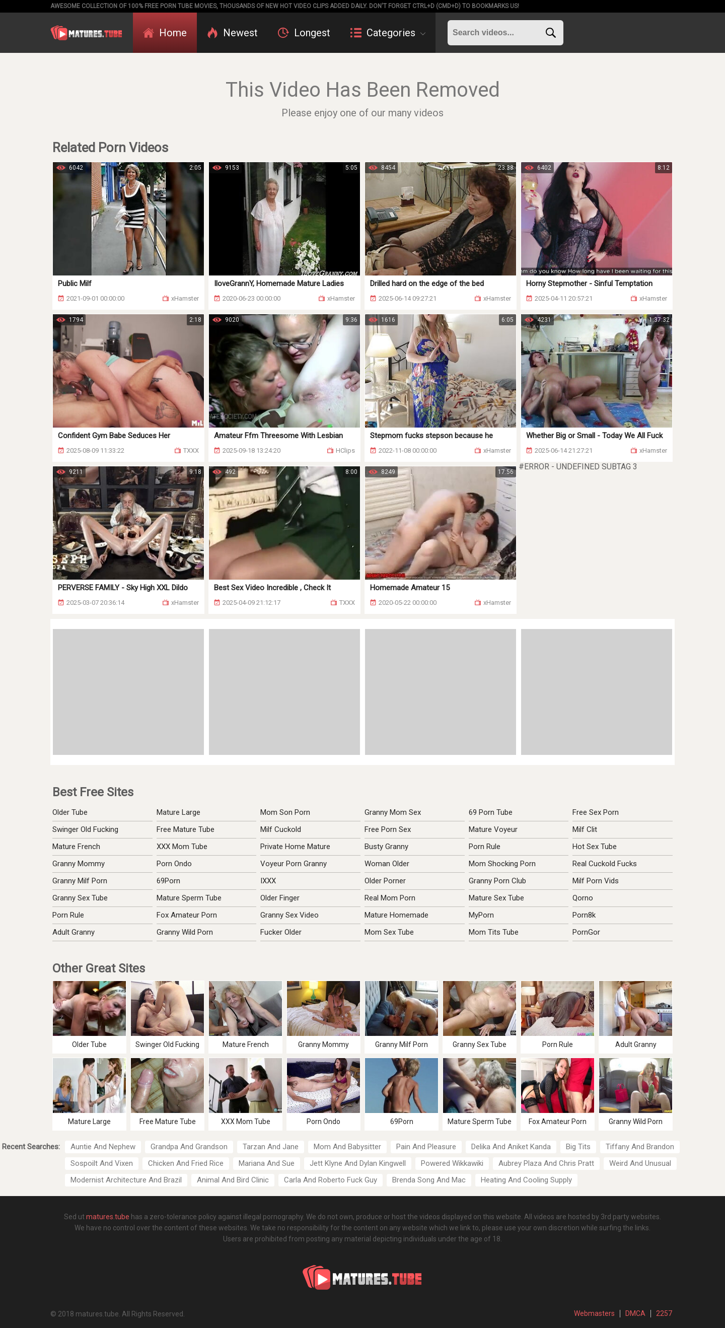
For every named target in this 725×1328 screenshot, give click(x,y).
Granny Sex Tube (80, 897)
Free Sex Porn (595, 812)
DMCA (635, 1313)
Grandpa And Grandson (189, 1146)
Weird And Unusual (640, 1163)
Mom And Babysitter (347, 1146)
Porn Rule (68, 915)
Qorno (582, 897)
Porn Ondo (174, 863)
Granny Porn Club (497, 880)
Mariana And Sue (267, 1163)
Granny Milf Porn (79, 880)
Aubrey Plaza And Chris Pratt (546, 1163)
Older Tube (70, 812)
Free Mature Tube (185, 829)
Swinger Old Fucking (85, 829)
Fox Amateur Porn (187, 915)
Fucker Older (281, 932)
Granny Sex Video (289, 915)
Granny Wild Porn (185, 932)
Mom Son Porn (285, 812)
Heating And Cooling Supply (526, 1179)
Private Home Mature (295, 846)
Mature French (76, 846)
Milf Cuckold (280, 829)
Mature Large (178, 812)
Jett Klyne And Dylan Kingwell (358, 1163)
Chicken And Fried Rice (186, 1163)
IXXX (268, 880)
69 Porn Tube (491, 812)
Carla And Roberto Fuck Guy (330, 1179)
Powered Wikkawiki (452, 1163)
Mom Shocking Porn (502, 863)
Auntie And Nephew (102, 1146)
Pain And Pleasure (426, 1146)
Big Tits (578, 1146)
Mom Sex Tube (389, 932)
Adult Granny (73, 932)
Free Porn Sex (388, 829)
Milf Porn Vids (595, 880)
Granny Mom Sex (393, 812)
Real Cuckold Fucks (604, 863)
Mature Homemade (396, 915)
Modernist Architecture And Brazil (126, 1179)
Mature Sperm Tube (189, 897)
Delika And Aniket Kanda (511, 1146)
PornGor (586, 932)
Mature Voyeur (493, 829)
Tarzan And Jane (271, 1146)
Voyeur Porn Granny (293, 863)
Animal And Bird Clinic (233, 1179)
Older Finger (280, 897)
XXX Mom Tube (182, 846)
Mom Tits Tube (494, 932)
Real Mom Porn (390, 897)
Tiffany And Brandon (640, 1146)
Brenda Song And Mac (429, 1179)
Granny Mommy (78, 863)
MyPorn (481, 915)
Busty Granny (386, 846)
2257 (664, 1313)
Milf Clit (584, 829)
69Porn (168, 880)
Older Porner (385, 880)
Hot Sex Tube (594, 846)
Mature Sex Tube (496, 897)
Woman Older (387, 863)
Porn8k (584, 915)
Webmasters (594, 1313)
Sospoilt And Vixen (101, 1163)
